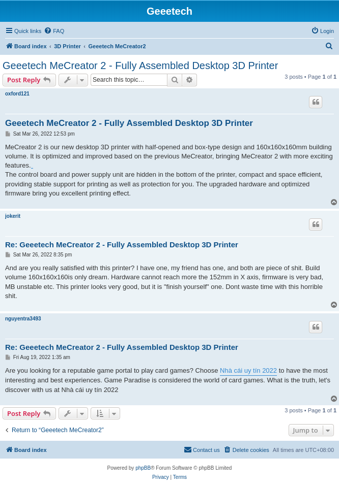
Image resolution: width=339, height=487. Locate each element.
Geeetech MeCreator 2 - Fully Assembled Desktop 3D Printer (140, 65)
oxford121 (17, 93)
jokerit (12, 216)
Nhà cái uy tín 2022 (248, 370)
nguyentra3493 (23, 318)
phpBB (143, 468)
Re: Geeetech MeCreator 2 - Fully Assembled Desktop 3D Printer (121, 244)
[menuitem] (54, 31)
